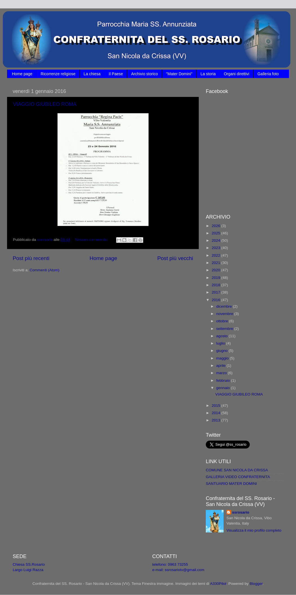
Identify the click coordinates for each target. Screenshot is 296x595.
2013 (216, 420)
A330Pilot (218, 583)
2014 (216, 413)
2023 (216, 248)
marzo (222, 373)
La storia (208, 74)
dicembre (224, 306)
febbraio (223, 380)
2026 (216, 226)
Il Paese (116, 74)
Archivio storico (144, 74)
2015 (216, 405)
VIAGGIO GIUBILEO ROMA (44, 104)
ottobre (222, 321)
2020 (216, 270)
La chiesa (92, 74)
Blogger (255, 583)
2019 (216, 278)
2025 (216, 233)
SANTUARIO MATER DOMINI (231, 483)
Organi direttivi (236, 74)
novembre (225, 314)
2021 (216, 263)
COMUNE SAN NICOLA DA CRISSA (237, 470)
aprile (221, 365)
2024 (216, 240)
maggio (223, 358)
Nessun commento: (92, 239)
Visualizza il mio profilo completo (253, 530)
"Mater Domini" (179, 74)
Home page (22, 74)
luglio (221, 343)
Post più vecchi (175, 258)
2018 (216, 285)
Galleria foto (268, 74)
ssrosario (240, 512)
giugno (222, 350)
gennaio (223, 388)
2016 (216, 300)
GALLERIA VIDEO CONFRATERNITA (238, 477)
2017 (216, 292)
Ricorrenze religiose (58, 74)
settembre (225, 329)
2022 (216, 255)
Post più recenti (31, 258)
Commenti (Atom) (44, 270)
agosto (222, 336)
